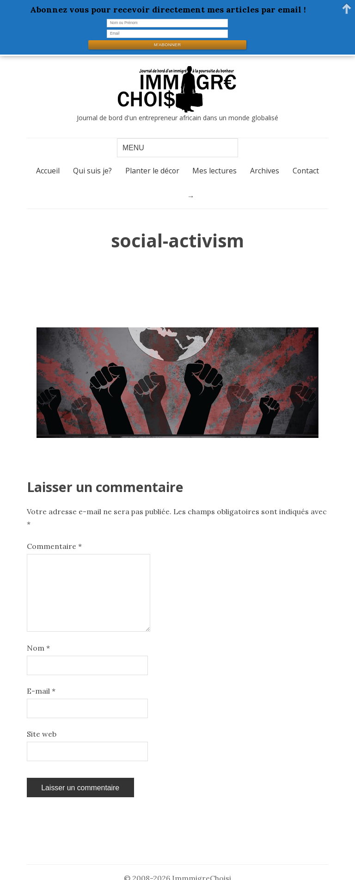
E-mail (41, 690)
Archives (264, 171)
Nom (38, 647)
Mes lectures (214, 171)
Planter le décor (152, 171)
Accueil (48, 171)
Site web (41, 733)
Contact (306, 171)
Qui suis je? (92, 171)
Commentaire (54, 546)
